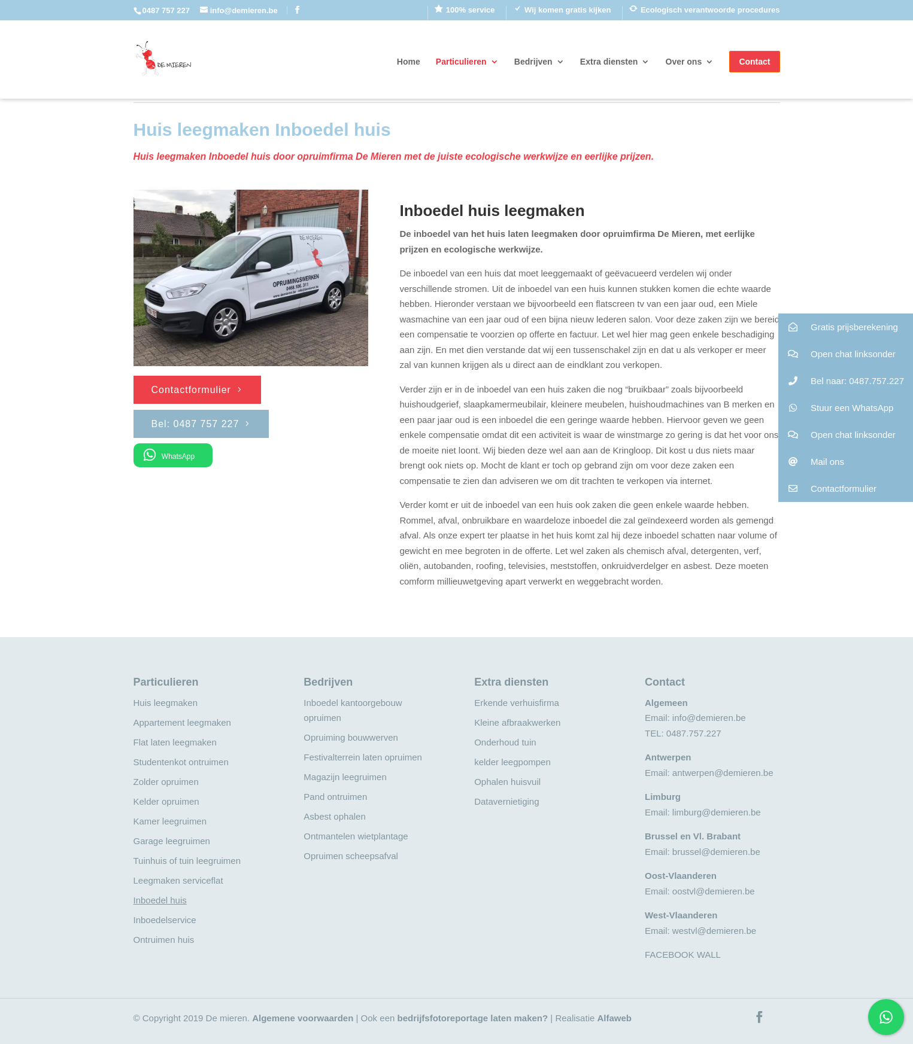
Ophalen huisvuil (507, 782)
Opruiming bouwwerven (351, 737)
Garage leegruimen (172, 841)
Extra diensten (609, 61)
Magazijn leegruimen (345, 777)
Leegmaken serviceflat (178, 880)
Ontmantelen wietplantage (356, 836)
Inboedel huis (160, 900)
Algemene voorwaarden (302, 1018)
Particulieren (461, 61)
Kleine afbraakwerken (517, 722)
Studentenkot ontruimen (181, 762)
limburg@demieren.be (716, 812)
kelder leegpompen (512, 762)
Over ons (684, 61)
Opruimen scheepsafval (351, 856)
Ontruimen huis (164, 940)
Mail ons (811, 461)
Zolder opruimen (166, 782)
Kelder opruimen (166, 801)
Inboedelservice (165, 920)
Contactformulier (191, 390)
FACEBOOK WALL (683, 954)
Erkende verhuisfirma (516, 703)
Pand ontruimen (335, 797)
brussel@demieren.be (716, 852)
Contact (754, 61)
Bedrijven (533, 61)
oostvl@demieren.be (713, 891)
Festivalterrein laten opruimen (363, 757)
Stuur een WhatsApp (836, 407)
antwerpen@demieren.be (723, 773)
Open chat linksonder (837, 353)
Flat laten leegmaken (175, 742)
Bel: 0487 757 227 (195, 424)
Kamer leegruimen (170, 821)
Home (408, 61)
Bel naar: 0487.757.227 (841, 380)
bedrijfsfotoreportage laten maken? (472, 1018)
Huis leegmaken (166, 703)
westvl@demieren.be (714, 931)
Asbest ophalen (334, 816)
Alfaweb (614, 1018)
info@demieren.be (709, 718)
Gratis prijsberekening (838, 326)
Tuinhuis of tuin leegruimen (187, 861)
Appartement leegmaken (182, 722)
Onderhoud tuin (505, 742)
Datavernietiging (506, 801)
